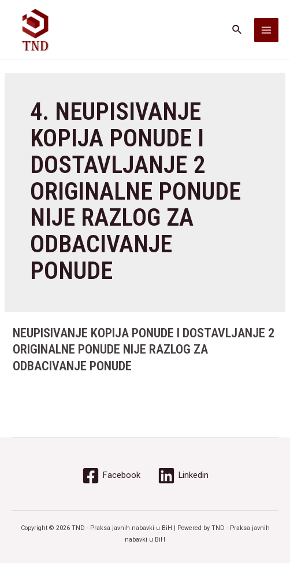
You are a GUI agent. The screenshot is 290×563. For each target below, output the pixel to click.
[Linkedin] (183, 475)
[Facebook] (111, 475)
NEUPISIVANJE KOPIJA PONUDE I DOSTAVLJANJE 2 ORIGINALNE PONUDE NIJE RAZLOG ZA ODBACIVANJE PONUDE (143, 349)
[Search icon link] (237, 30)
